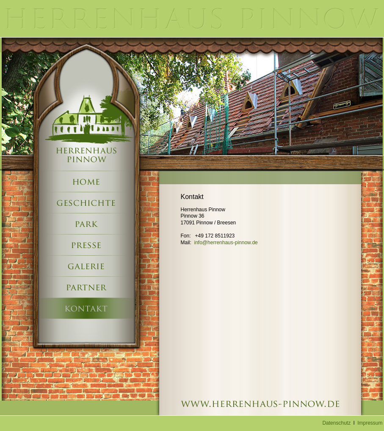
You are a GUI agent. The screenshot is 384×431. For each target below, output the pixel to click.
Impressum (369, 423)
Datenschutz (336, 423)
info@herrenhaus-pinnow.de (226, 243)
